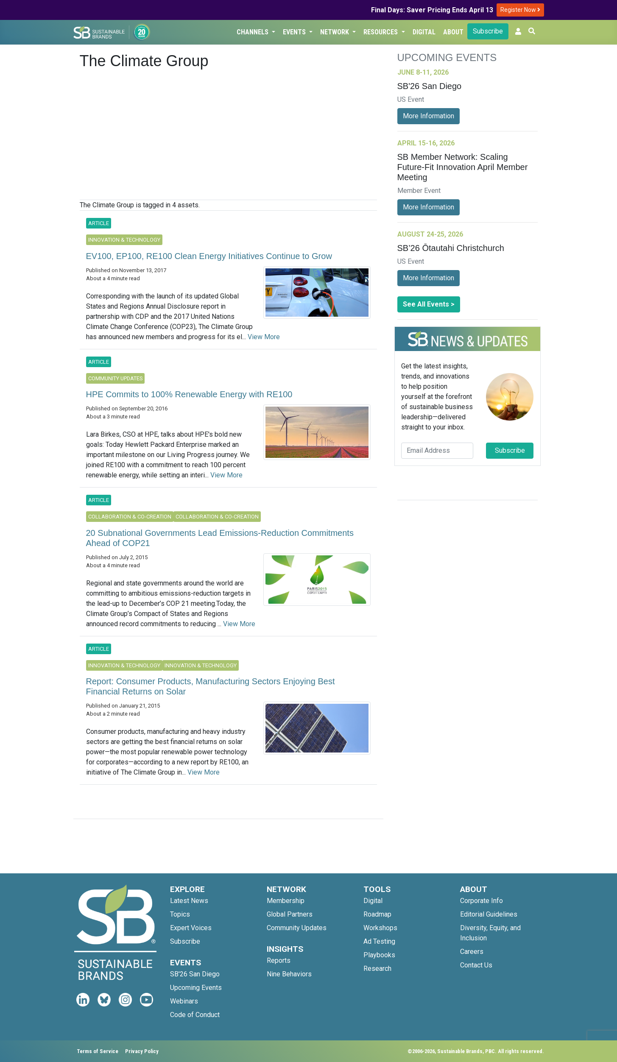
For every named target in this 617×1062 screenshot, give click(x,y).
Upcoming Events (196, 988)
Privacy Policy (142, 1051)
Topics (180, 914)
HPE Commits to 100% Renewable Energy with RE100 (189, 394)
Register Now (520, 9)
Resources (381, 32)
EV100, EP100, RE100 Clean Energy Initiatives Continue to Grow (209, 256)
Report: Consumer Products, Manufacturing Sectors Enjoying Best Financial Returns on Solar (210, 686)
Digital (424, 32)
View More (264, 337)
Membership (285, 901)
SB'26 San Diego (195, 974)
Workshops (380, 928)
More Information (428, 116)
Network (335, 32)
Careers (471, 952)
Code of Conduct (195, 1015)
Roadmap (377, 914)
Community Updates (297, 928)
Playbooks (379, 955)
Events (295, 32)
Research (377, 968)
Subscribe (488, 31)
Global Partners (290, 914)
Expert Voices (191, 928)
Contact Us (476, 965)
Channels (253, 32)
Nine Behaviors (289, 974)
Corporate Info (481, 901)
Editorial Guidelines (488, 914)
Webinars (184, 1001)
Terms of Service (97, 1051)
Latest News (189, 901)
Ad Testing (379, 941)
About (453, 32)
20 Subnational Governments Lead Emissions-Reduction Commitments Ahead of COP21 (220, 538)
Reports (278, 960)
